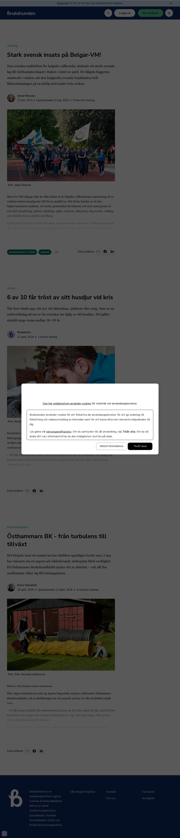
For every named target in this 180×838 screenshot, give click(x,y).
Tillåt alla (140, 446)
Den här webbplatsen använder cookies (67, 403)
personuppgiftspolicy (58, 432)
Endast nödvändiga (111, 446)
